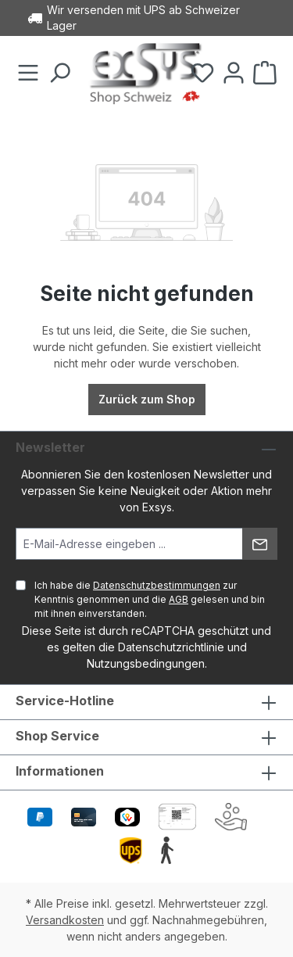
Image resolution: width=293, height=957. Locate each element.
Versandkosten (65, 920)
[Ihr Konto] (233, 73)
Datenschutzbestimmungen (156, 585)
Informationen (60, 771)
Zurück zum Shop (146, 399)
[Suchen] (59, 73)
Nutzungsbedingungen (146, 663)
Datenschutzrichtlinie (171, 647)
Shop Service (57, 736)
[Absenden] (259, 544)
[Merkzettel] (202, 73)
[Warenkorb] (264, 73)
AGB (178, 599)
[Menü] (28, 73)
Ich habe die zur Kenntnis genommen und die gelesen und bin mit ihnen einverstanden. (149, 599)
